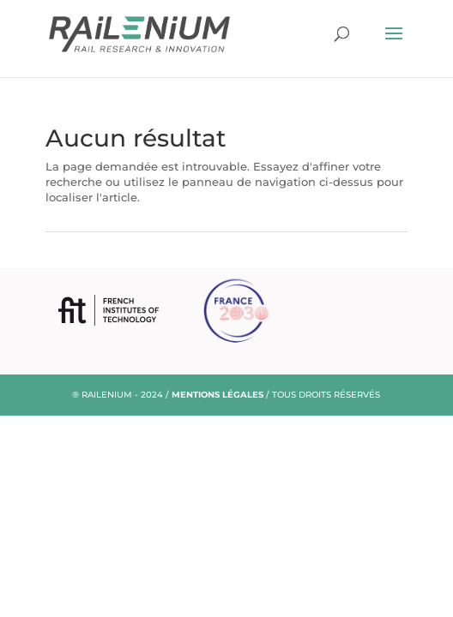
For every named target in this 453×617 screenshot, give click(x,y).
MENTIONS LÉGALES (217, 394)
